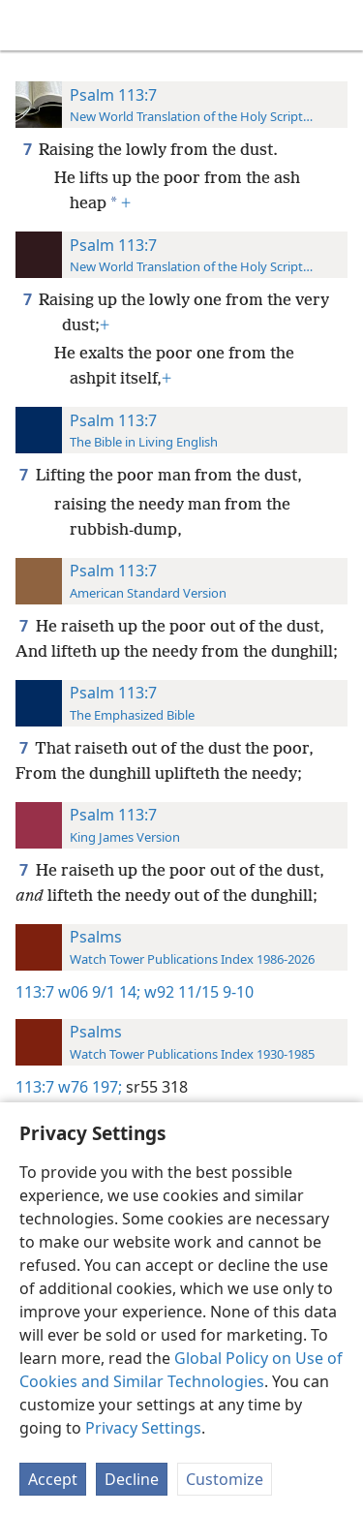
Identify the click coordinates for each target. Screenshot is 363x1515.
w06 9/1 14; (99, 992)
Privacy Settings (143, 1427)
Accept (52, 1479)
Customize (224, 1479)
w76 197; (90, 1087)
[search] (338, 25)
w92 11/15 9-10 (197, 992)
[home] (29, 25)
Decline (132, 1479)
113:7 (34, 992)
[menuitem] (29, 25)
